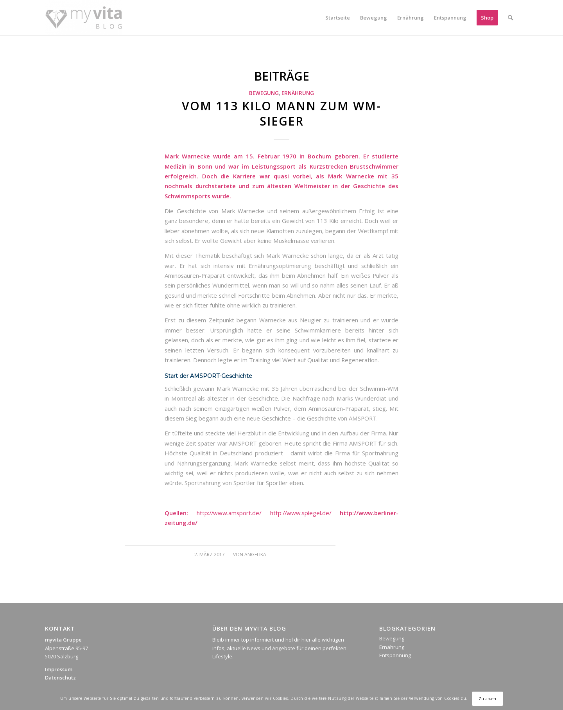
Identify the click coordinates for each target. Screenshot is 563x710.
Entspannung (395, 655)
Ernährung (298, 93)
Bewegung (264, 93)
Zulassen (488, 698)
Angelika (255, 554)
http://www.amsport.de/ (229, 513)
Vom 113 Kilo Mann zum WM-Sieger (281, 113)
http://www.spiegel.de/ (300, 513)
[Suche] (510, 17)
